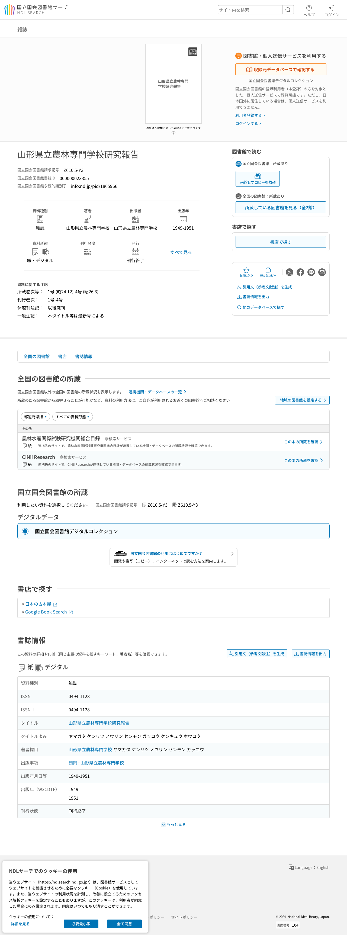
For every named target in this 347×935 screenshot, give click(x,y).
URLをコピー (268, 272)
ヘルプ (309, 10)
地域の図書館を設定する (304, 400)
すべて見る (181, 252)
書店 (62, 356)
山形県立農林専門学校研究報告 (99, 722)
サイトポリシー (184, 917)
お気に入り (246, 272)
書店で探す (281, 242)
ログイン (331, 10)
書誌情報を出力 (253, 297)
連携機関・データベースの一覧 (158, 391)
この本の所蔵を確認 (304, 442)
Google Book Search (49, 611)
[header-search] (256, 9)
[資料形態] (72, 416)
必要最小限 (81, 923)
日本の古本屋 (41, 603)
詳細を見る (20, 923)
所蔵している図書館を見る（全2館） (281, 207)
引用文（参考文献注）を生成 (264, 287)
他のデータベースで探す (260, 307)
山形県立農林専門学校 (90, 749)
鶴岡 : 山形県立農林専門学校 (96, 762)
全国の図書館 (37, 356)
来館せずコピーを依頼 (257, 179)
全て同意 (124, 923)
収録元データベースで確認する (280, 69)
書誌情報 (83, 356)
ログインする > (248, 123)
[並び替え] (35, 416)
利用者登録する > (250, 115)
